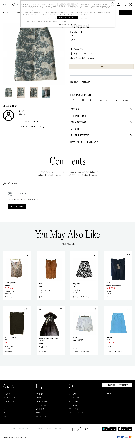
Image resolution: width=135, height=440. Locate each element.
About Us (6, 394)
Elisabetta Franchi (11, 337)
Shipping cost (101, 116)
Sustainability (9, 398)
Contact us (7, 416)
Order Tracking (42, 401)
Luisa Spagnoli (10, 283)
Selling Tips (74, 398)
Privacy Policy (40, 429)
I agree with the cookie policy (67, 18)
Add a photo (19, 193)
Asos (41, 284)
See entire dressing (32, 127)
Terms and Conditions (24, 429)
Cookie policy (62, 24)
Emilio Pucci (110, 337)
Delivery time (101, 122)
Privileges (40, 413)
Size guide (73, 405)
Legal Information (9, 429)
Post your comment (17, 206)
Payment (39, 394)
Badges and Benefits (77, 413)
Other (75, 337)
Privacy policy (72, 24)
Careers (6, 409)
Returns (101, 129)
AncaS (21, 111)
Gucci (108, 283)
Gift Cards (106, 393)
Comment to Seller (80, 82)
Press (5, 405)
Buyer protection (101, 135)
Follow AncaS (28, 121)
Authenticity (41, 409)
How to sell (74, 401)
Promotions (41, 416)
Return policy (42, 405)
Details (101, 109)
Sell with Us (74, 394)
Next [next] (62, 54)
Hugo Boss (77, 284)
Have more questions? (84, 142)
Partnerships (8, 401)
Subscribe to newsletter (117, 385)
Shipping (39, 398)
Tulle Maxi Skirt (44, 347)
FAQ (4, 413)
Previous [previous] (5, 54)
